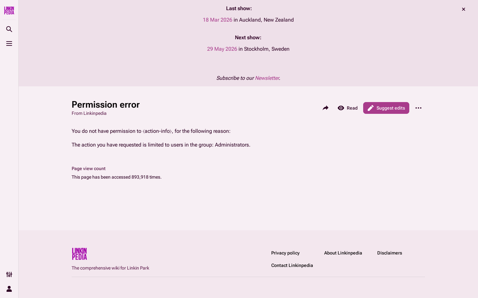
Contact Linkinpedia (292, 265)
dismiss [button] (464, 9)
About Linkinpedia (343, 252)
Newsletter (267, 78)
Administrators (232, 145)
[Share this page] (325, 107)
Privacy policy (285, 252)
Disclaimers (389, 252)
